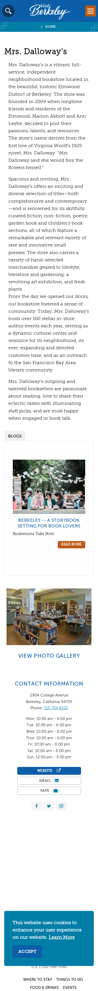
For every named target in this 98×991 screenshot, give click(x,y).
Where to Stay (37, 980)
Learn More (62, 937)
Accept (27, 952)
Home (50, 26)
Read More (71, 544)
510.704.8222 (56, 708)
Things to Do (69, 980)
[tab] (15, 436)
